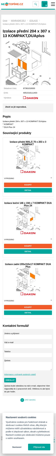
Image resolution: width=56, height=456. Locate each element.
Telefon (7, 351)
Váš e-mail (8, 342)
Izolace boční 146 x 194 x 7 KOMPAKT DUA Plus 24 (28, 204)
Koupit (28, 185)
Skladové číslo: (10, 88)
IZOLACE (33, 20)
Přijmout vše (39, 447)
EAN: (6, 93)
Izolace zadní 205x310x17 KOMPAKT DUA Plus (28, 265)
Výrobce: (7, 98)
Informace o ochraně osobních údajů (20, 374)
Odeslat (10, 380)
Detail (28, 190)
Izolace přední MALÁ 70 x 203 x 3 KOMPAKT (28, 143)
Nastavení (16, 447)
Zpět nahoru (30, 400)
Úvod (5, 20)
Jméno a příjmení (11, 333)
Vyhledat (35, 4)
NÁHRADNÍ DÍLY (18, 20)
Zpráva (7, 360)
